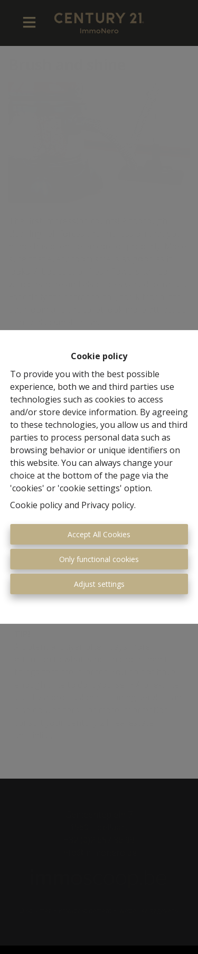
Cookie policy (36, 505)
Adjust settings (99, 584)
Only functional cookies (99, 559)
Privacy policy (107, 505)
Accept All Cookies (99, 534)
